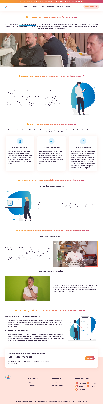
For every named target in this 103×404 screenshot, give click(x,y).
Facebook (80, 383)
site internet (51, 205)
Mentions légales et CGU (24, 402)
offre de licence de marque (27, 25)
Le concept (33, 7)
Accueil (25, 7)
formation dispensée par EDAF (48, 97)
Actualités (59, 7)
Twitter (79, 386)
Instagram (80, 389)
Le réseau (42, 7)
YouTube (91, 383)
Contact (67, 7)
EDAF (30, 383)
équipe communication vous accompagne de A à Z (24, 251)
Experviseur (32, 386)
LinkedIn (91, 386)
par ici (79, 1)
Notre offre (50, 7)
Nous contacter (57, 386)
